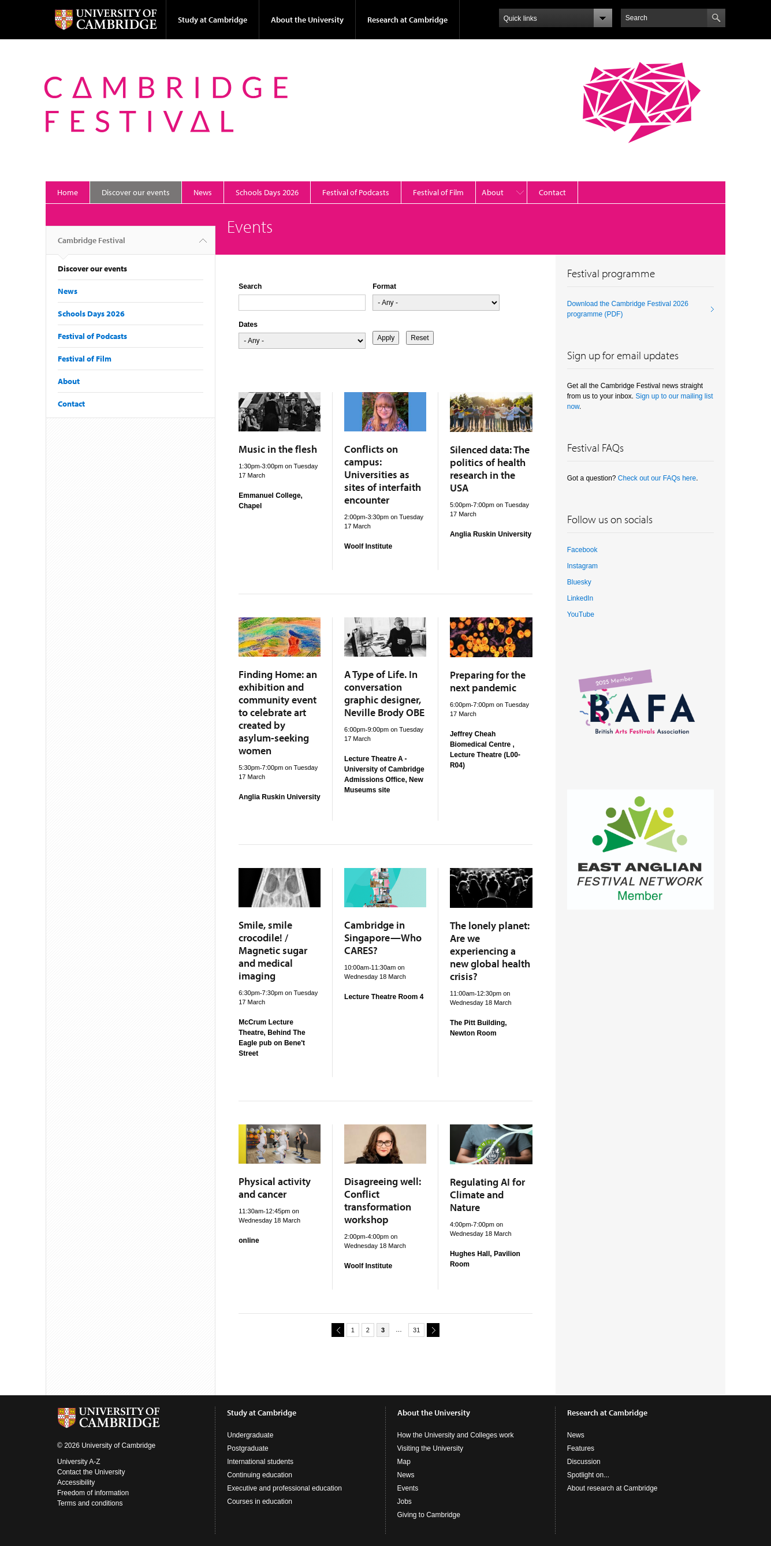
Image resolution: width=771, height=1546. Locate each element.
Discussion (584, 1462)
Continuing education (259, 1475)
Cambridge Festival (91, 245)
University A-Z (78, 1462)
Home (67, 192)
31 (416, 1330)
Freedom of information (93, 1493)
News (202, 192)
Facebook (582, 550)
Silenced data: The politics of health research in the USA (490, 468)
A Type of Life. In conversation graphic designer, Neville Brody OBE (384, 693)
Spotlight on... (588, 1475)
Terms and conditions (89, 1503)
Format (384, 286)
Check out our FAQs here (657, 478)
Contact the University (91, 1472)
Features (580, 1448)
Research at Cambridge (407, 19)
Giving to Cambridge (428, 1515)
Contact (552, 192)
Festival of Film (438, 192)
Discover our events (136, 192)
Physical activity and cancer (275, 1188)
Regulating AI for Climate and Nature (487, 1194)
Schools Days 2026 (267, 192)
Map (404, 1462)
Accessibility (76, 1482)
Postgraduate (247, 1448)
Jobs (404, 1501)
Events (408, 1488)
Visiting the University (430, 1448)
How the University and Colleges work (455, 1435)
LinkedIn (580, 598)
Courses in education (259, 1501)
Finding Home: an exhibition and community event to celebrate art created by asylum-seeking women (278, 712)
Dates (248, 325)
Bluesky (579, 582)
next (431, 1329)
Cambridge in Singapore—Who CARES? (383, 937)
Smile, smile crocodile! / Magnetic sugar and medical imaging (273, 950)
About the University (307, 19)
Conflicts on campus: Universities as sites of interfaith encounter (382, 474)
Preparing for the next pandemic (488, 681)
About (493, 192)
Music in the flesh (278, 449)
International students (260, 1462)
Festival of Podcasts (355, 192)
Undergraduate (250, 1435)
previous (336, 1329)
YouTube (580, 614)
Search (250, 286)
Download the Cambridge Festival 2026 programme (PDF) (627, 309)
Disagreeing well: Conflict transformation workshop (382, 1200)
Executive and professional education (284, 1488)
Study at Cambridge (212, 19)
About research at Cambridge (612, 1488)
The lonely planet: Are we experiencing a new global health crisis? (490, 951)
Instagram (582, 566)
